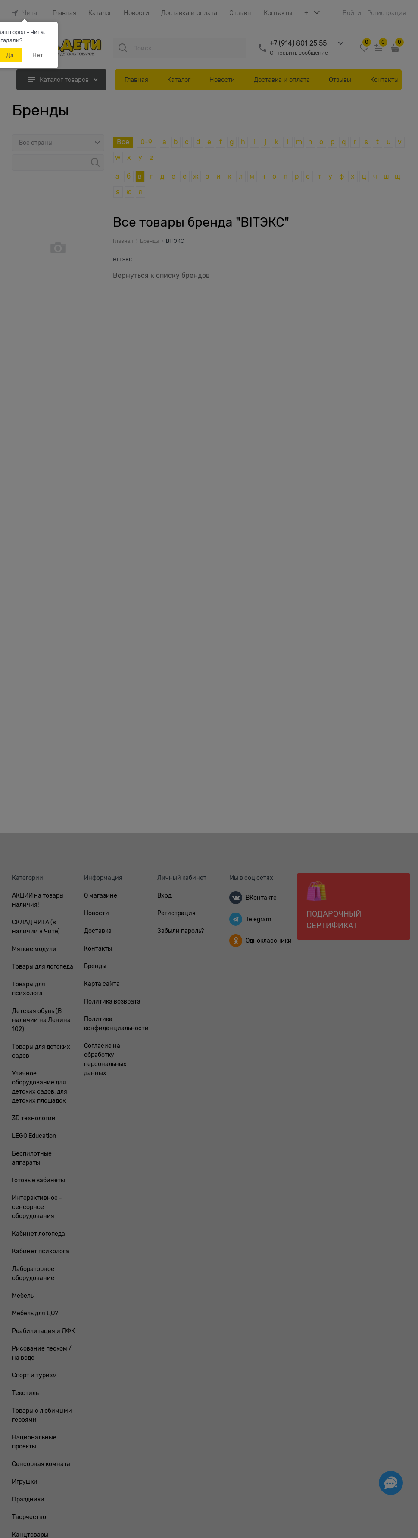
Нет (37, 55)
